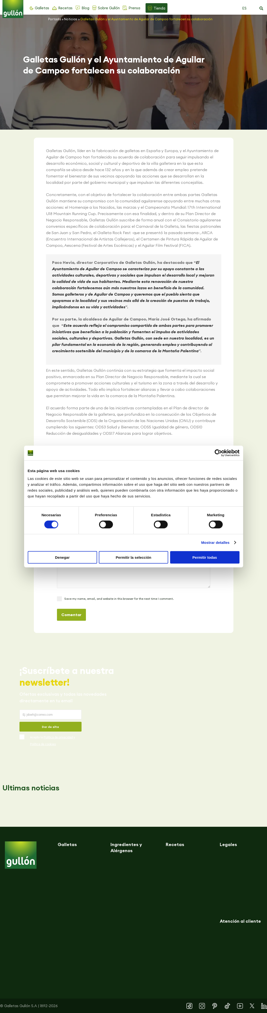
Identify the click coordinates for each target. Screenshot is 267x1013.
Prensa (134, 8)
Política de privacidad (58, 737)
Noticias (70, 19)
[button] (261, 8)
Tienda (159, 8)
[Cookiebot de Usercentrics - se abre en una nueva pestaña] (218, 453)
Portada (54, 19)
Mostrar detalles (215, 542)
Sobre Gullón (109, 8)
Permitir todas (205, 557)
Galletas (42, 8)
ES (244, 8)
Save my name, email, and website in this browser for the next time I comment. (119, 598)
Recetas (65, 8)
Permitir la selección (133, 557)
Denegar (62, 557)
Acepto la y (52, 740)
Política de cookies (43, 744)
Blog (85, 8)
